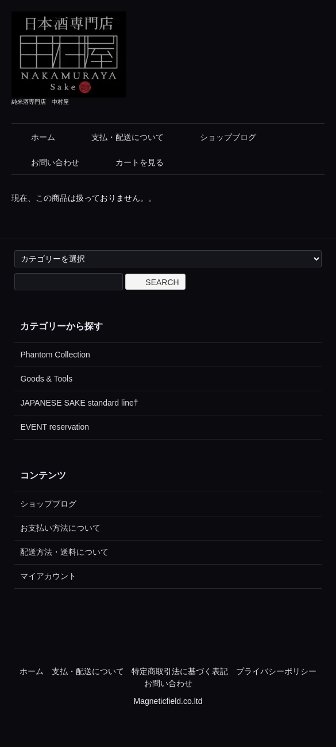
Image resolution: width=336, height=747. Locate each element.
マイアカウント (48, 576)
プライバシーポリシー (276, 671)
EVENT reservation (54, 426)
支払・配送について (119, 137)
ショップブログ (219, 137)
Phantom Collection (55, 354)
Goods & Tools (46, 378)
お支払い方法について (60, 527)
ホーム (34, 137)
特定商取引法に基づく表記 (180, 671)
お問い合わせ (46, 162)
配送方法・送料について (64, 552)
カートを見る (131, 162)
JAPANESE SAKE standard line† (79, 402)
